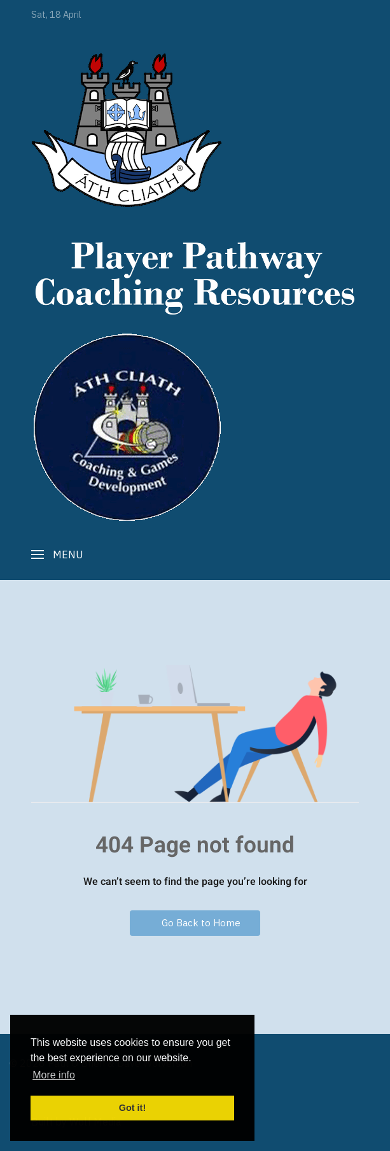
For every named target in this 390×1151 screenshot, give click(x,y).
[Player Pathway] (126, 129)
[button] (57, 554)
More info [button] (53, 1075)
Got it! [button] (132, 1108)
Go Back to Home (195, 923)
